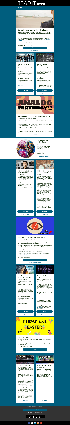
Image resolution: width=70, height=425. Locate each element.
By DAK (25, 314)
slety (35, 349)
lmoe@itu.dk (20, 85)
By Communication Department (35, 262)
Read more (25, 90)
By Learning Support (35, 50)
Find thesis (25, 211)
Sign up (44, 311)
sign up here (39, 307)
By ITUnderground (44, 314)
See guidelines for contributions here (35, 412)
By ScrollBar (35, 352)
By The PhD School (25, 214)
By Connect (25, 400)
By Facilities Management (44, 156)
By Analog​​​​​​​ (35, 134)
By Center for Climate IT (45, 214)
